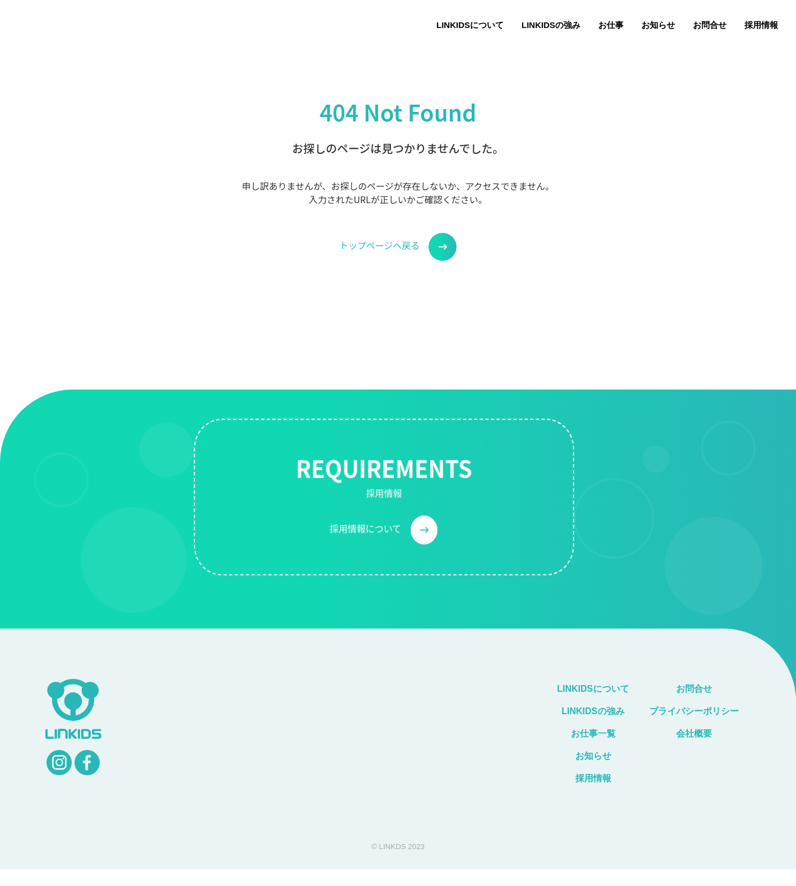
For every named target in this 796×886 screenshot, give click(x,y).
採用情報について (383, 548)
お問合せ (710, 25)
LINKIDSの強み (551, 25)
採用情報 (761, 25)
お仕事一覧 (593, 733)
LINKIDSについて (470, 25)
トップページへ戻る (398, 247)
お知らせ (658, 25)
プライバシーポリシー (698, 711)
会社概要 (694, 733)
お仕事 (610, 25)
